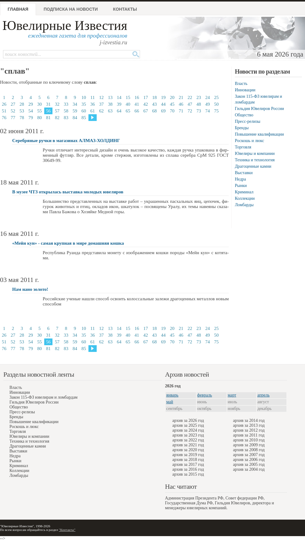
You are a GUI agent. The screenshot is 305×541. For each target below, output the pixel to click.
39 (119, 104)
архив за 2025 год (188, 425)
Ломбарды (244, 205)
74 (207, 110)
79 (30, 117)
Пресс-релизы (247, 121)
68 (154, 110)
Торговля (243, 147)
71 (181, 110)
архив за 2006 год (249, 459)
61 (92, 110)
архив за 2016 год (188, 469)
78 (22, 117)
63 (110, 110)
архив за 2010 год (249, 440)
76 (4, 117)
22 (190, 97)
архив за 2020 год (188, 450)
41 (137, 104)
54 (30, 110)
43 (154, 104)
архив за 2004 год (249, 469)
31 (48, 104)
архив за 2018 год (188, 459)
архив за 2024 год (188, 430)
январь (172, 395)
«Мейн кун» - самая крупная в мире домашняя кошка (68, 243)
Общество (244, 115)
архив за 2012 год (249, 430)
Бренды (242, 128)
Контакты (125, 9)
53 (22, 110)
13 (110, 97)
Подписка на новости (71, 9)
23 (198, 97)
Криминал (244, 192)
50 (216, 104)
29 (30, 104)
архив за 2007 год (249, 454)
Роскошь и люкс (249, 140)
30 (39, 104)
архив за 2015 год (188, 474)
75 (216, 110)
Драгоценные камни (253, 166)
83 (66, 117)
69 (163, 110)
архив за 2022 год (188, 440)
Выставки (244, 172)
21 (181, 97)
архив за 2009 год (249, 445)
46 (181, 104)
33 (66, 104)
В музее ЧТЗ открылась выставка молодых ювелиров (67, 191)
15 (128, 97)
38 (110, 104)
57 (57, 110)
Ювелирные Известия (64, 25)
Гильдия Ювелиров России (259, 108)
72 (190, 110)
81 (48, 117)
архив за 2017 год (188, 464)
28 (22, 104)
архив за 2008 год (249, 450)
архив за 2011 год (248, 435)
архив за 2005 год (249, 464)
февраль (204, 395)
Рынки (241, 185)
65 (128, 110)
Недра (240, 179)
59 (75, 110)
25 (216, 97)
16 (137, 97)
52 (13, 110)
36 (92, 104)
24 (207, 97)
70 (172, 110)
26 (4, 104)
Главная (18, 9)
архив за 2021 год (188, 445)
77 (13, 117)
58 (66, 110)
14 (119, 97)
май (169, 402)
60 (83, 110)
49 (207, 104)
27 (13, 104)
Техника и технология (254, 160)
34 (75, 104)
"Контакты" (67, 530)
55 (39, 110)
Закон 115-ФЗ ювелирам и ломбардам (43, 397)
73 (198, 110)
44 (163, 104)
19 (163, 97)
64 (119, 110)
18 (154, 97)
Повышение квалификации (259, 134)
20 (172, 97)
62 (101, 110)
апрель (263, 395)
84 (75, 117)
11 (92, 97)
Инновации (245, 90)
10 (83, 97)
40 (128, 104)
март (232, 395)
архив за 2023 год (188, 435)
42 (145, 104)
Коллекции (245, 198)
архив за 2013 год (249, 425)
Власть (241, 83)
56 (48, 110)
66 (137, 110)
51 (4, 110)
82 (57, 117)
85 (83, 117)
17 (145, 97)
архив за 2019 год (188, 454)
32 (57, 104)
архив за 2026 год (188, 420)
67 (145, 110)
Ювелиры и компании (254, 153)
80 (39, 117)
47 (190, 104)
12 (101, 97)
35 (83, 104)
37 (101, 104)
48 (198, 104)
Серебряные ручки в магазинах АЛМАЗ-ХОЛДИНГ (66, 140)
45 (172, 104)
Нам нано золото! (30, 289)
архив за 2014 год (249, 420)
